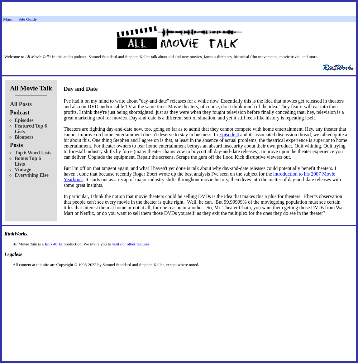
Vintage (23, 169)
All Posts (21, 104)
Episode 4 (229, 134)
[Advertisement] (179, 277)
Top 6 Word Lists (33, 152)
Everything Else (32, 175)
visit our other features (131, 244)
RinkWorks (53, 244)
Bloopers (24, 137)
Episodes (24, 120)
